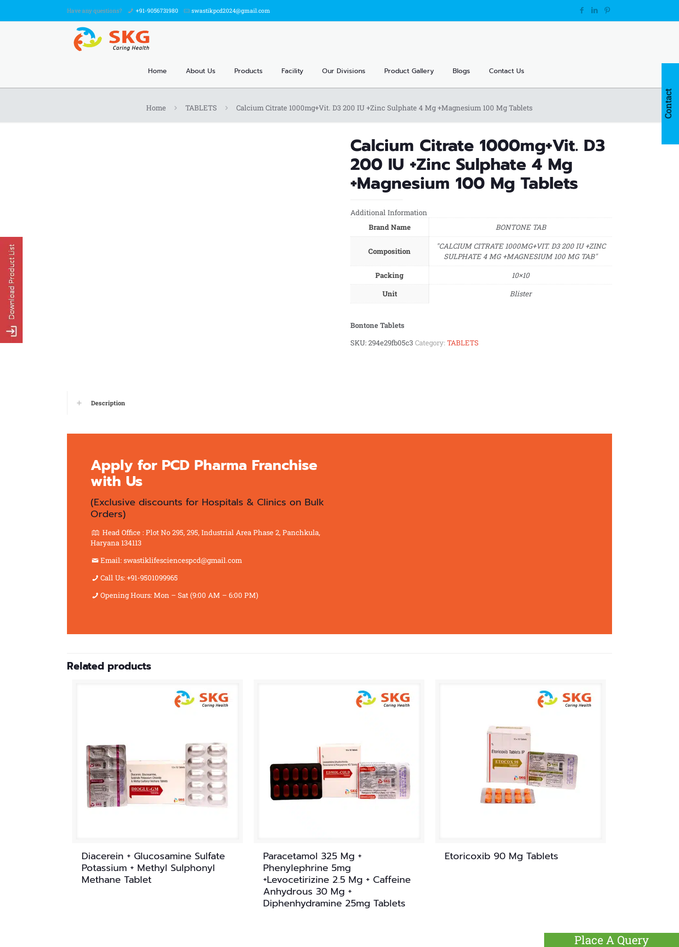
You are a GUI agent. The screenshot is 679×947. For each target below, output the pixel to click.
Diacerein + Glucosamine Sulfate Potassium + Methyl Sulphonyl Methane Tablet (153, 868)
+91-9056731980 (157, 10)
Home (156, 107)
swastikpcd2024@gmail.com (230, 10)
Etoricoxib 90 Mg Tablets (501, 856)
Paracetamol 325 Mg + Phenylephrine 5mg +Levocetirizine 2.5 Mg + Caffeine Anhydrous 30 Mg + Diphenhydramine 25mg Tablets (337, 879)
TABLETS (201, 107)
